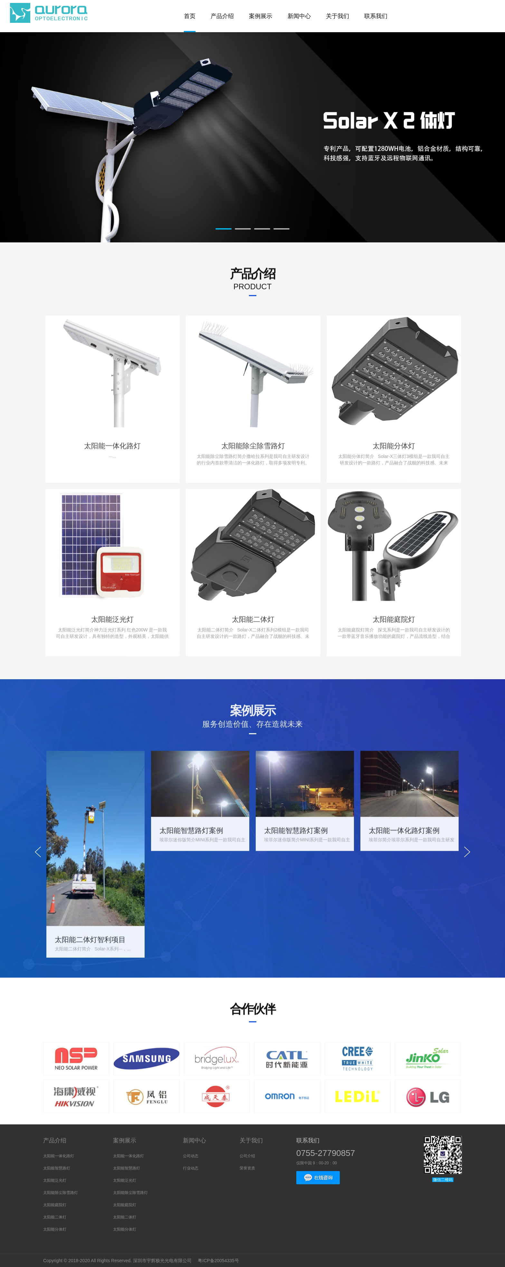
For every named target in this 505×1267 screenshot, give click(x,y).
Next (449, 141)
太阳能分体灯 (54, 1229)
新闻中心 (194, 1140)
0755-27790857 (325, 1153)
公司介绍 (247, 1156)
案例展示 (124, 1140)
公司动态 (190, 1156)
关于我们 (251, 1140)
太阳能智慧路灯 (56, 1168)
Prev (56, 141)
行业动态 (190, 1168)
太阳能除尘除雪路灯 (60, 1192)
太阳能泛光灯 (54, 1180)
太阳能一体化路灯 (58, 1156)
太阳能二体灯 (54, 1217)
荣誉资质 (247, 1168)
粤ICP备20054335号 (219, 1260)
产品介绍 (54, 1140)
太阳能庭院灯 (54, 1205)
